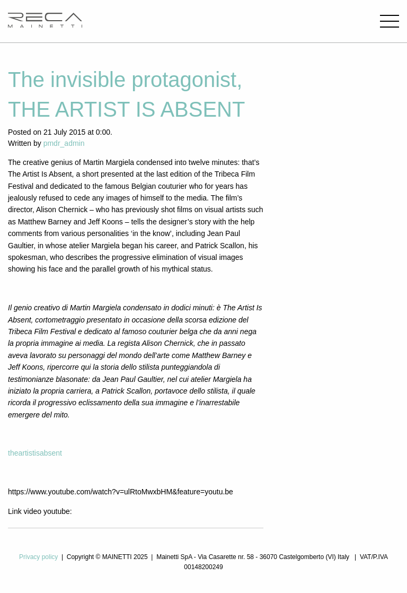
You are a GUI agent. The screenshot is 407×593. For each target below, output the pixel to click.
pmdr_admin (64, 143)
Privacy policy (38, 557)
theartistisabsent (35, 453)
